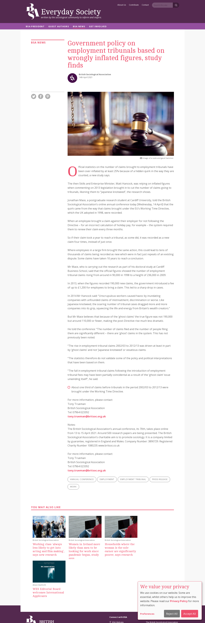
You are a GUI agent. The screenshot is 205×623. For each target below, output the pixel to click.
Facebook (115, 585)
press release (160, 479)
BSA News (79, 26)
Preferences (147, 613)
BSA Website (116, 577)
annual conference (82, 479)
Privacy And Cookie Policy (118, 616)
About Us (121, 5)
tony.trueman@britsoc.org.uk (87, 416)
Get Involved (98, 26)
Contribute (134, 5)
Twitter (114, 581)
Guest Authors (58, 26)
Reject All (172, 613)
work (73, 486)
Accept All (189, 613)
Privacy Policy (179, 601)
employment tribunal (133, 479)
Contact (145, 5)
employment (107, 479)
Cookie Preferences (94, 616)
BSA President (35, 26)
